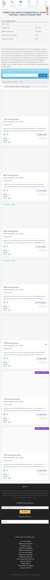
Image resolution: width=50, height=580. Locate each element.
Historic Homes (25, 563)
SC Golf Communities (25, 552)
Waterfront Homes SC (25, 557)
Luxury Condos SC (25, 561)
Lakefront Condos (25, 546)
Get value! (42, 75)
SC (21, 6)
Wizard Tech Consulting (21, 575)
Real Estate (12, 6)
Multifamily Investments (26, 543)
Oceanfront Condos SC (26, 554)
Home (3, 6)
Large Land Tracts (25, 568)
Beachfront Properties (25, 548)
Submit (25, 511)
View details (42, 138)
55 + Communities (25, 541)
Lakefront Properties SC (25, 550)
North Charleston (32, 6)
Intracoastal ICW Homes (25, 565)
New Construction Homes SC (25, 559)
